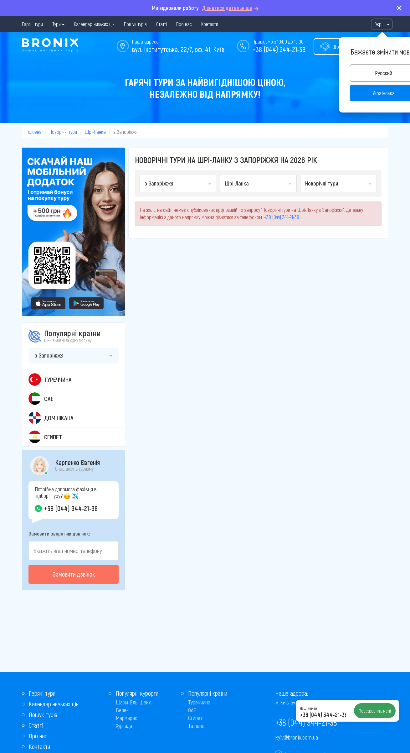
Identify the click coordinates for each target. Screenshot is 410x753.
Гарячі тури (32, 24)
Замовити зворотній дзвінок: (59, 533)
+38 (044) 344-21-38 (279, 49)
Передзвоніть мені (375, 711)
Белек (122, 710)
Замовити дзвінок (74, 574)
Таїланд (196, 725)
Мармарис (126, 717)
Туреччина (199, 702)
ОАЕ (192, 710)
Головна (34, 132)
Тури (56, 24)
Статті (161, 24)
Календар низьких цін (94, 24)
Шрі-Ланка (95, 132)
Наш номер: (308, 708)
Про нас (184, 24)
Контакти (209, 24)
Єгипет (195, 717)
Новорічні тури (63, 132)
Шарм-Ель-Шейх (133, 702)
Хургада (124, 725)
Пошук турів (135, 24)
